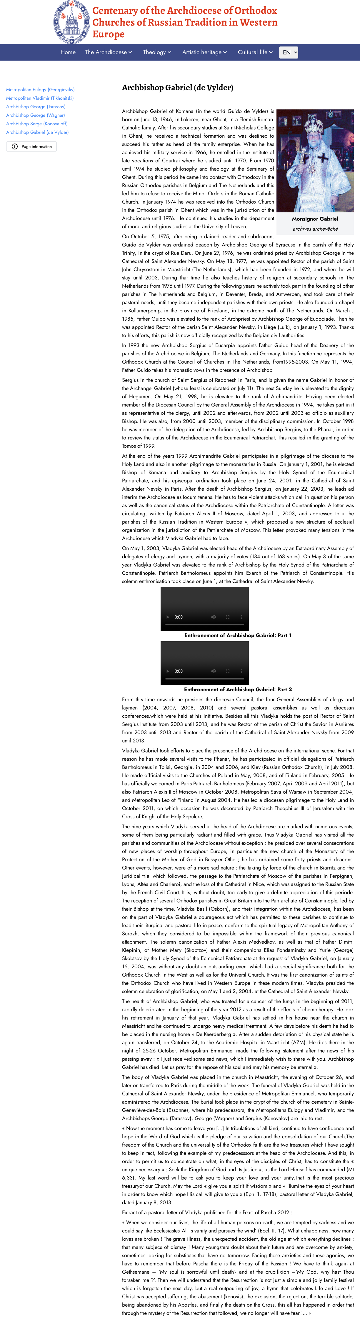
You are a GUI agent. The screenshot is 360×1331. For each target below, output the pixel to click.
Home (68, 52)
